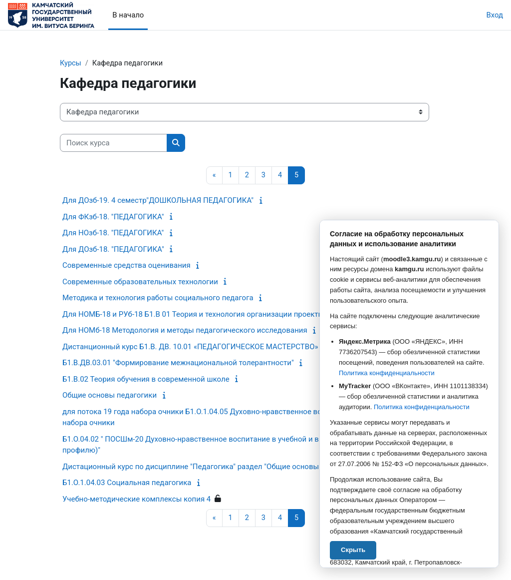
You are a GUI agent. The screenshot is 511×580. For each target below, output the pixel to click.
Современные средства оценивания (126, 265)
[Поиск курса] (113, 143)
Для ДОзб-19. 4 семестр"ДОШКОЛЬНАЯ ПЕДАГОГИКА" (158, 200)
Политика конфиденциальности (387, 373)
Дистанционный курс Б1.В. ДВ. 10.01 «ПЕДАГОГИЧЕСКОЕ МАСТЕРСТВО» (190, 347)
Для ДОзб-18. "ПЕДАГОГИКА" (113, 249)
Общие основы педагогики (109, 395)
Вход (494, 14)
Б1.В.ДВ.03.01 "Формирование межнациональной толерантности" (178, 363)
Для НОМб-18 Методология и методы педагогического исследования (184, 330)
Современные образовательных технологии (140, 282)
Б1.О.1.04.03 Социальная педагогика (127, 483)
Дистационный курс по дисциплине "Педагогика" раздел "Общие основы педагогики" (212, 467)
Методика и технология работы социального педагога (158, 298)
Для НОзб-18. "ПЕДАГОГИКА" (113, 233)
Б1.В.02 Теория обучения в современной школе (146, 379)
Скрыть (353, 550)
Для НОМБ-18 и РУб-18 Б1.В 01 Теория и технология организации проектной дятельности (220, 314)
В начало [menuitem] (128, 14)
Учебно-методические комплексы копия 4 (136, 499)
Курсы (71, 63)
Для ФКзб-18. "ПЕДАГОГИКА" (113, 217)
